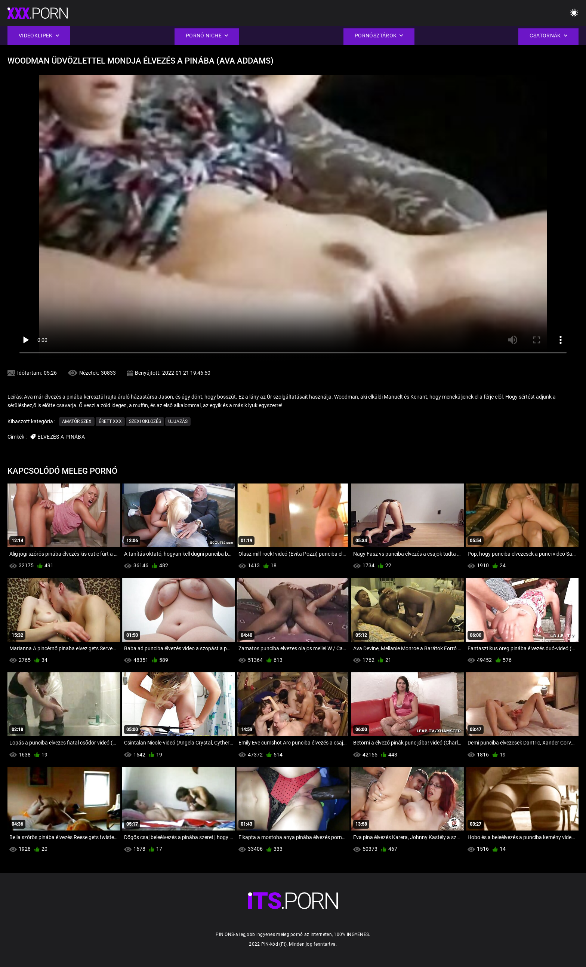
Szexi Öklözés (145, 421)
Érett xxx (110, 421)
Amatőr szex (77, 421)
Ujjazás (178, 421)
